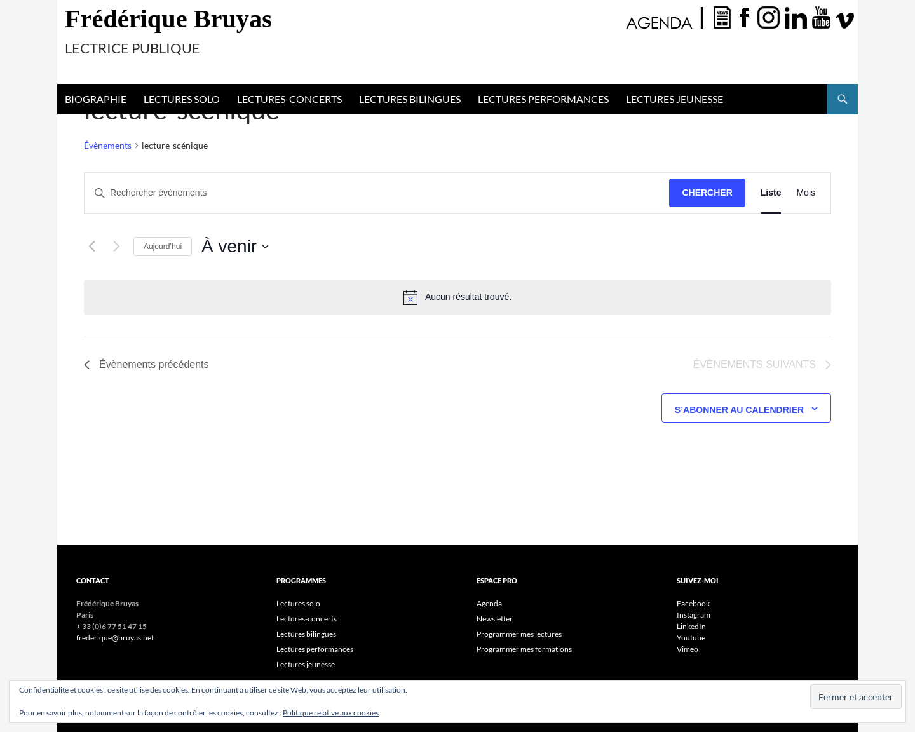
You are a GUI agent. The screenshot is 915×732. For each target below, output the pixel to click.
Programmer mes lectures (519, 634)
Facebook (693, 603)
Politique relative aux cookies (331, 712)
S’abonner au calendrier (739, 410)
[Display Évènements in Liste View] (771, 193)
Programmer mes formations (524, 649)
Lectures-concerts (289, 99)
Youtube (691, 637)
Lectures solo (182, 99)
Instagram (693, 615)
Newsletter (495, 618)
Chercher (707, 192)
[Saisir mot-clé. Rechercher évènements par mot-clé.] (377, 193)
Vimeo (687, 649)
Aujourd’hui (163, 246)
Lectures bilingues (410, 99)
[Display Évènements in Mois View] (805, 193)
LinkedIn (691, 626)
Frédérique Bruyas (168, 18)
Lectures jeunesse (674, 99)
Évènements (108, 145)
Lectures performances (543, 99)
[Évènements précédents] (91, 246)
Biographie (95, 99)
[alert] (457, 297)
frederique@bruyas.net (115, 637)
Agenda (489, 603)
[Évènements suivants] (116, 246)
